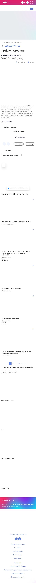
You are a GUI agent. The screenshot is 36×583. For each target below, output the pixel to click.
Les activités (11, 46)
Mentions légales (18, 573)
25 (19, 363)
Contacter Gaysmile (18, 577)
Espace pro (18, 563)
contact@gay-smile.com (18, 534)
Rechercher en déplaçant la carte (19, 188)
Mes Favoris (18, 558)
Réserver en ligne (30, 144)
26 (22, 363)
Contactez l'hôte (19, 144)
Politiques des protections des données (18, 570)
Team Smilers (18, 555)
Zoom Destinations (18, 544)
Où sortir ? (18, 548)
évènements (18, 551)
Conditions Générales (18, 566)
